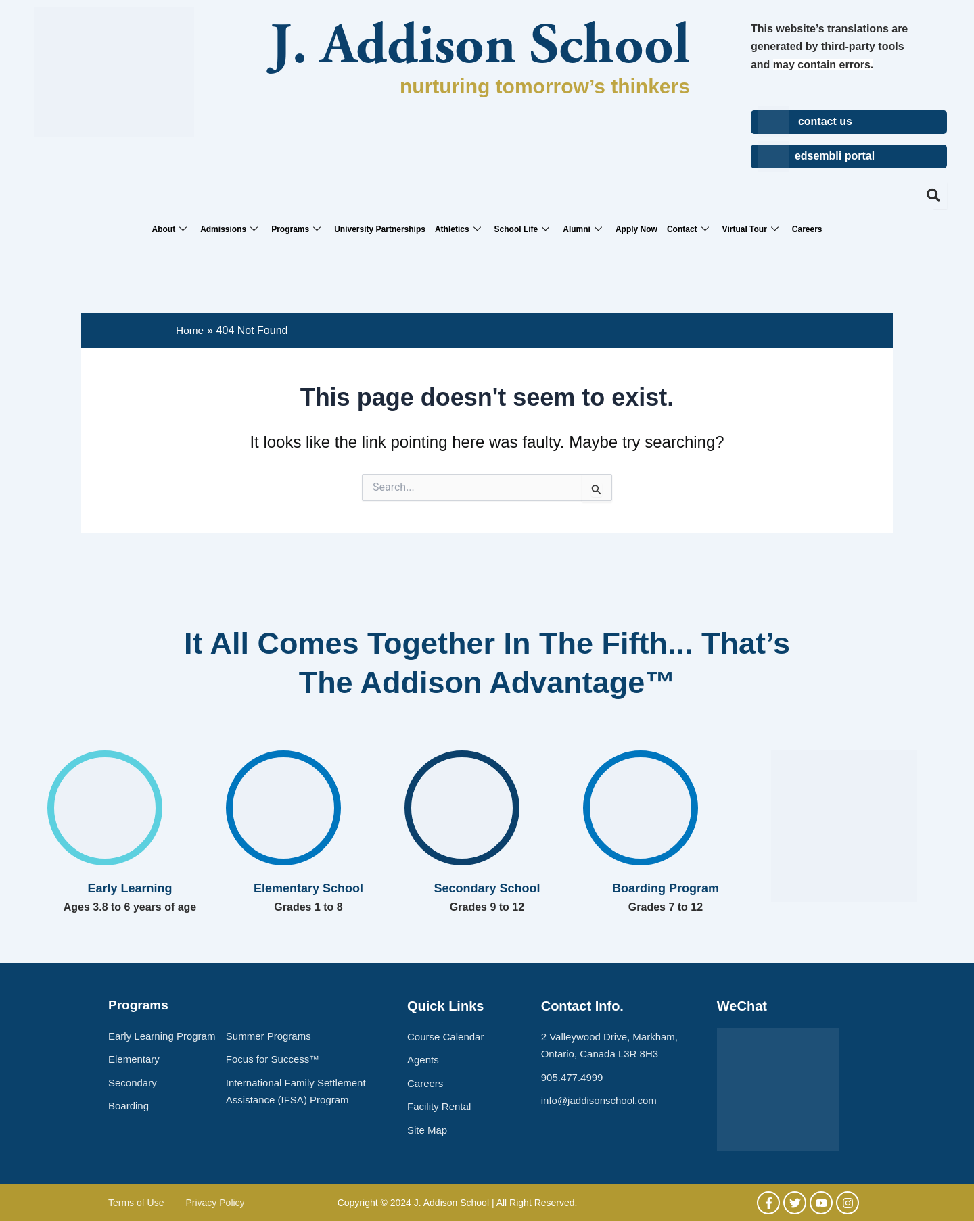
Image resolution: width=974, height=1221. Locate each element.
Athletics (458, 229)
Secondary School (487, 888)
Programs (296, 229)
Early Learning (129, 888)
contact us (825, 121)
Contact (688, 229)
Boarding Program (665, 888)
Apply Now (636, 229)
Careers (807, 229)
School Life (522, 229)
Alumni (582, 229)
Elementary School (308, 888)
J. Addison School (480, 49)
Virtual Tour (750, 229)
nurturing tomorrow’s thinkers (545, 86)
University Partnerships (379, 229)
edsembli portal (835, 156)
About (169, 229)
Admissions (229, 229)
